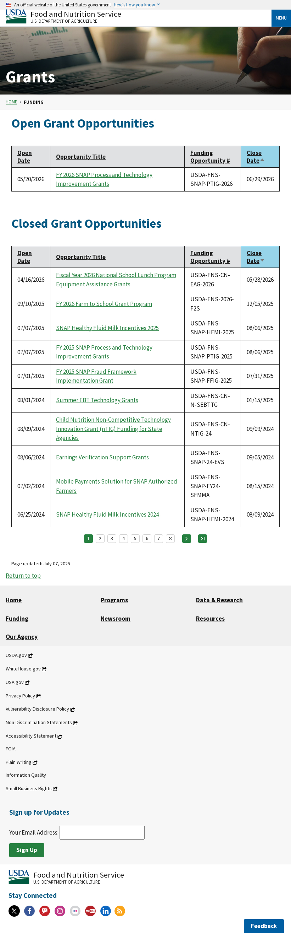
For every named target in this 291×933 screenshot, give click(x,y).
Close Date (256, 157)
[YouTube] (90, 911)
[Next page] (186, 538)
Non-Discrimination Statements (39, 722)
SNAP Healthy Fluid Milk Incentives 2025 (107, 328)
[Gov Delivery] (44, 911)
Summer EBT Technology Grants (97, 400)
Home (11, 102)
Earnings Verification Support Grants (102, 457)
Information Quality (26, 775)
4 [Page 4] (123, 538)
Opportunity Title (81, 157)
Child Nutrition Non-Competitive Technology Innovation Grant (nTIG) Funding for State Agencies (113, 429)
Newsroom (115, 618)
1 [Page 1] (88, 538)
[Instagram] (60, 911)
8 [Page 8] (170, 538)
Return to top (23, 575)
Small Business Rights (29, 788)
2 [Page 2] (100, 538)
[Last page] (202, 538)
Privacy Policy (20, 695)
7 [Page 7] (158, 538)
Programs (114, 600)
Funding (17, 618)
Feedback (264, 926)
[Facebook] (29, 911)
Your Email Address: (77, 832)
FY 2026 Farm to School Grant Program (104, 304)
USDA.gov (16, 655)
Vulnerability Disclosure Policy (37, 709)
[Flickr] (75, 911)
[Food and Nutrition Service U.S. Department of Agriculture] (139, 16)
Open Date (24, 157)
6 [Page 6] (147, 538)
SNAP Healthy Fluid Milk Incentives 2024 (107, 514)
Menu (281, 18)
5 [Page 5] (135, 538)
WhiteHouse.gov (23, 668)
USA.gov (15, 682)
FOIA (11, 748)
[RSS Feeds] (119, 911)
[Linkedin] (105, 911)
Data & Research (219, 600)
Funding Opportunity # (210, 157)
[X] (14, 911)
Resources (210, 618)
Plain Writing (19, 762)
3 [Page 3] (112, 538)
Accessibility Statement (31, 736)
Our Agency (22, 637)
